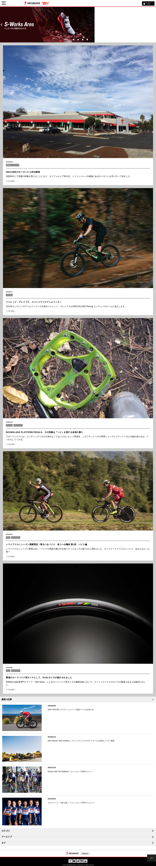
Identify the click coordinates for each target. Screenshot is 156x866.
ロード (8, 537)
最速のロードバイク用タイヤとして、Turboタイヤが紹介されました (39, 677)
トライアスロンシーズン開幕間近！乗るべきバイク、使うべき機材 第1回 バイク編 (46, 544)
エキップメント (18, 425)
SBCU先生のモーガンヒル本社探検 (23, 172)
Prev (1, 24)
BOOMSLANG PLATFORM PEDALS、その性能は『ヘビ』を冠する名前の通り (44, 432)
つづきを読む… (11, 181)
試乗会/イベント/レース (12, 165)
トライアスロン (16, 537)
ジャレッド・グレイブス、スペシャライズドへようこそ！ (34, 302)
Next (154, 24)
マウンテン (9, 295)
